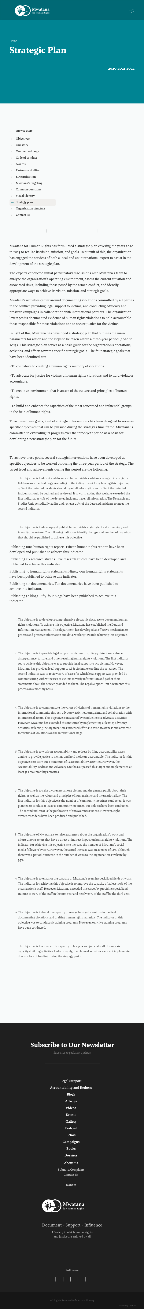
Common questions (28, 189)
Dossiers (70, 1155)
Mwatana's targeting (29, 183)
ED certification (26, 177)
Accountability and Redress (71, 1088)
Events (71, 1115)
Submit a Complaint (71, 1170)
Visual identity (25, 196)
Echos (70, 1135)
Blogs (71, 1094)
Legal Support (71, 1081)
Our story (22, 145)
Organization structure (30, 208)
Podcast (71, 1128)
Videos (71, 1108)
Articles (71, 1101)
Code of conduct (26, 158)
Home (13, 41)
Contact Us (71, 1175)
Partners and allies (28, 170)
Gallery (71, 1121)
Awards (21, 164)
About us (71, 1163)
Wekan (132, 1306)
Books (71, 1149)
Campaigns (71, 1142)
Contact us (23, 215)
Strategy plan (24, 202)
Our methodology (27, 151)
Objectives (23, 139)
